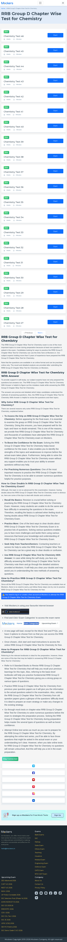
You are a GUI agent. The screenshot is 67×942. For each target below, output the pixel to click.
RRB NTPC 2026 (7, 909)
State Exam (39, 845)
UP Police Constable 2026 (10, 895)
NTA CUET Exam (41, 874)
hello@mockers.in (8, 849)
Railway (37, 842)
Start (55, 35)
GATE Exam (39, 870)
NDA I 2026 (5, 891)
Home (3, 8)
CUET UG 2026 (6, 884)
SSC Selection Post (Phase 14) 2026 (14, 898)
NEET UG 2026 (6, 888)
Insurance (38, 856)
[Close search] (63, 3)
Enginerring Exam (41, 863)
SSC (36, 838)
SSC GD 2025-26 (7, 905)
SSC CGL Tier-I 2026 (8, 916)
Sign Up (57, 815)
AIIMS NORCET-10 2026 (10, 902)
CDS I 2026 (5, 913)
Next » (40, 333)
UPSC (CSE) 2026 (7, 923)
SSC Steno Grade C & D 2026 (11, 930)
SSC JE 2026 (5, 920)
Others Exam (39, 849)
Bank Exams (39, 835)
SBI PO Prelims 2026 (9, 927)
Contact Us (39, 884)
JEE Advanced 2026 (8, 881)
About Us (38, 881)
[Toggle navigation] (40, 3)
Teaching (38, 853)
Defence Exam (40, 867)
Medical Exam (40, 860)
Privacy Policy (40, 888)
